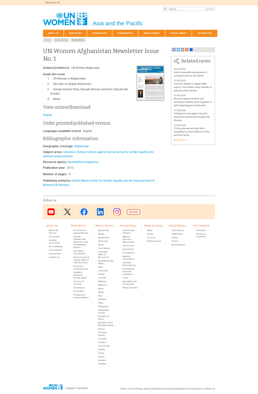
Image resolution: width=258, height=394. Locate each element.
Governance (79, 288)
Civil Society (128, 246)
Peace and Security (78, 282)
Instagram (117, 212)
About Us (53, 33)
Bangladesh (103, 238)
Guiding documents (54, 241)
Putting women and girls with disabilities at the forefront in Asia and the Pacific (191, 131)
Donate (133, 212)
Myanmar (102, 285)
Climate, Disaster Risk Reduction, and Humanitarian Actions (80, 242)
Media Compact (130, 288)
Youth (125, 278)
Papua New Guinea (103, 311)
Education (69, 152)
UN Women (82, 388)
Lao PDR (102, 278)
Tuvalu (101, 357)
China (100, 245)
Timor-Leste (103, 346)
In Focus (151, 238)
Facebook (84, 212)
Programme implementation (81, 296)
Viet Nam (102, 364)
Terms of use (127, 389)
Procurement (55, 250)
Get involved (205, 33)
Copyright (69, 388)
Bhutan (101, 234)
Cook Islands (104, 248)
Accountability (55, 247)
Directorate (54, 237)
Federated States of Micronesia (103, 255)
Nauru (101, 289)
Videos (175, 238)
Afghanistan (81, 146)
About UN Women (53, 231)
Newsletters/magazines (83, 162)
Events (150, 234)
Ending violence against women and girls (102, 152)
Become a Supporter (201, 235)
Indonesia (103, 271)
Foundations (128, 253)
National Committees (128, 257)
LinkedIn (100, 212)
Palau (100, 303)
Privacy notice (142, 389)
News (149, 230)
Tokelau (102, 350)
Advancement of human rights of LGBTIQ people (81, 260)
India (100, 267)
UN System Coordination (79, 252)
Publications (78, 40)
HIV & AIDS (78, 291)
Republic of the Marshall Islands (105, 324)
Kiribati (101, 274)
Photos (175, 241)
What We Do (75, 33)
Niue (100, 296)
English (47, 115)
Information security (162, 389)
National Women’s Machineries (129, 239)
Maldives (102, 281)
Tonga (101, 353)
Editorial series (154, 241)
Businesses (128, 249)
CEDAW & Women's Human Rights (80, 275)
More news (179, 140)
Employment (55, 254)
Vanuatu (102, 360)
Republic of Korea (103, 317)
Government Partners (128, 231)
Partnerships (125, 33)
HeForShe (201, 230)
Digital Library (61, 40)
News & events (152, 33)
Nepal (101, 292)
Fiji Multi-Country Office (106, 262)
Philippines (103, 307)
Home (47, 40)
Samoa (101, 329)
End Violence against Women (80, 231)
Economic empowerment (80, 267)
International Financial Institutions (128, 272)
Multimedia (177, 234)
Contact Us (54, 257)
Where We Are (99, 33)
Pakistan (102, 299)
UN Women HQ (52, 2)
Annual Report (178, 245)
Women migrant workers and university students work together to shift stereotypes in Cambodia (193, 102)
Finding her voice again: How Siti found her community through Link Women (192, 117)
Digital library (178, 33)
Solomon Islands (102, 334)
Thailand (102, 342)
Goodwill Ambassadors (129, 264)
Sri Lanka (102, 339)
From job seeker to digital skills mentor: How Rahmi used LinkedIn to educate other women (193, 87)
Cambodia (103, 241)
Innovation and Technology (130, 282)
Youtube (51, 212)
